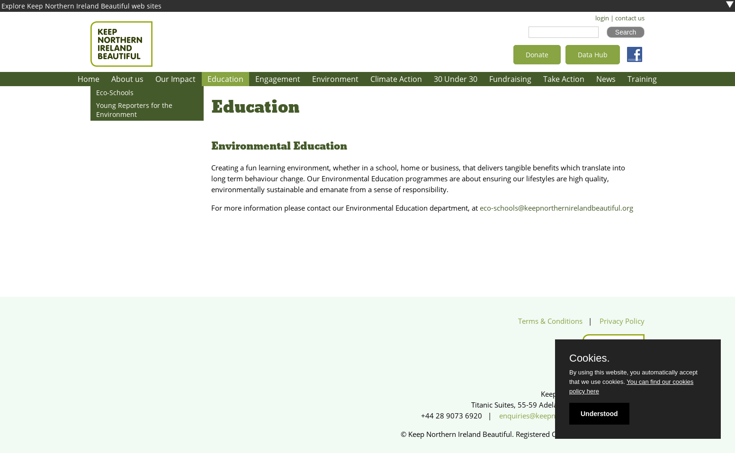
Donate (537, 54)
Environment (335, 79)
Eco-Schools (115, 92)
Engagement (277, 79)
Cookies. (589, 358)
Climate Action (396, 79)
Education (225, 79)
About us (127, 79)
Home (88, 79)
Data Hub (593, 54)
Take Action (563, 79)
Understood (599, 413)
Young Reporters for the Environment (134, 110)
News (606, 79)
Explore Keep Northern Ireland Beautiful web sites (81, 5)
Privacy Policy (622, 321)
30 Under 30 (455, 79)
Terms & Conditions (550, 321)
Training (642, 79)
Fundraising (510, 79)
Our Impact (175, 79)
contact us (630, 18)
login (602, 18)
